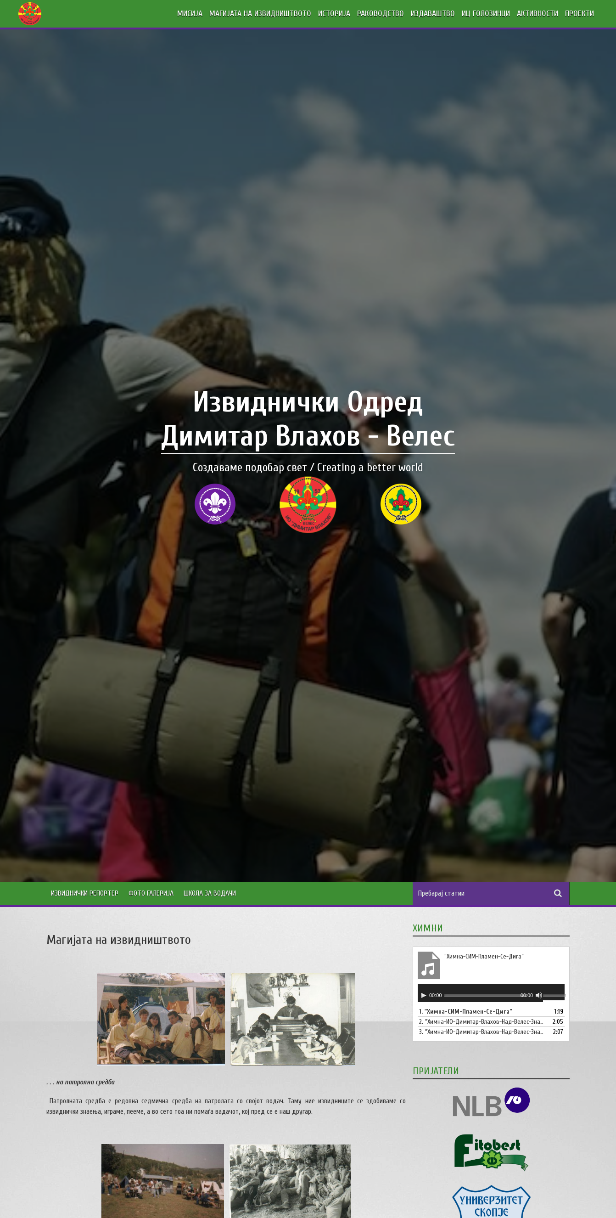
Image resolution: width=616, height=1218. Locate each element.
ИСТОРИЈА (334, 13)
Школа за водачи (210, 893)
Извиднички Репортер (84, 893)
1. (465, 1011)
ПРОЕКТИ (579, 13)
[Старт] (423, 995)
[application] (491, 993)
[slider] (485, 995)
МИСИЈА (189, 13)
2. (482, 1022)
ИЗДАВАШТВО (433, 13)
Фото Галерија (151, 893)
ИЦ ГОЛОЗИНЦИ (486, 13)
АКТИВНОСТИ (537, 13)
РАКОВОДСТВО (380, 13)
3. (482, 1032)
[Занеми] (539, 995)
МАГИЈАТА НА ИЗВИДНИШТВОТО (260, 13)
